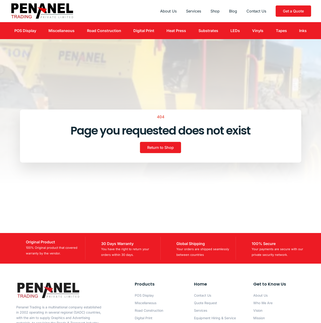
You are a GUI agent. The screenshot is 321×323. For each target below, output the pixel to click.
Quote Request (205, 303)
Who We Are (263, 303)
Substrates (208, 30)
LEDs (235, 30)
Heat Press (176, 30)
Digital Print (143, 30)
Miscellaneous (61, 30)
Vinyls (257, 30)
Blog (233, 11)
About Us (168, 11)
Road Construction (104, 30)
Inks (303, 30)
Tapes (281, 30)
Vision (257, 310)
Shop (215, 11)
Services (193, 11)
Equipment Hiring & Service (215, 318)
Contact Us (256, 11)
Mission (259, 318)
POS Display (25, 30)
